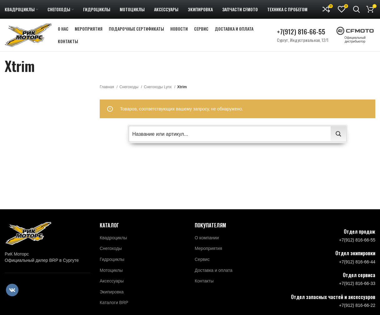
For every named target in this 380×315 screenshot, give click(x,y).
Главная (107, 87)
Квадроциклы (113, 237)
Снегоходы (129, 87)
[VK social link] (12, 290)
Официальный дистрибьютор (355, 36)
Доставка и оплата (213, 270)
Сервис (202, 259)
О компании (207, 237)
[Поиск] (356, 9)
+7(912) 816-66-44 (357, 261)
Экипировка (112, 291)
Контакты (204, 280)
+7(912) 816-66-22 (357, 305)
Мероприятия (208, 248)
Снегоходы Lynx (158, 87)
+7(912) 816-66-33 (357, 283)
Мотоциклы (111, 270)
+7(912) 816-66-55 (301, 31)
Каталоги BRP (114, 302)
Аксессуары (112, 280)
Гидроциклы (112, 259)
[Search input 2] (230, 134)
